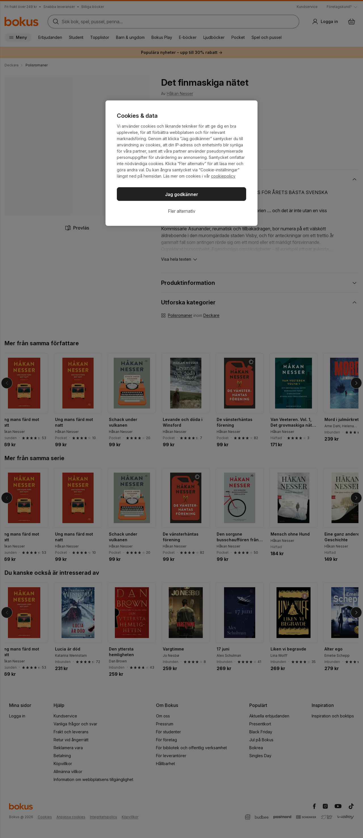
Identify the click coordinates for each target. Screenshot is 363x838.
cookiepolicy (223, 176)
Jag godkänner (181, 194)
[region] (181, 163)
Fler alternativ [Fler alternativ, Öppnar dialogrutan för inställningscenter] (181, 211)
